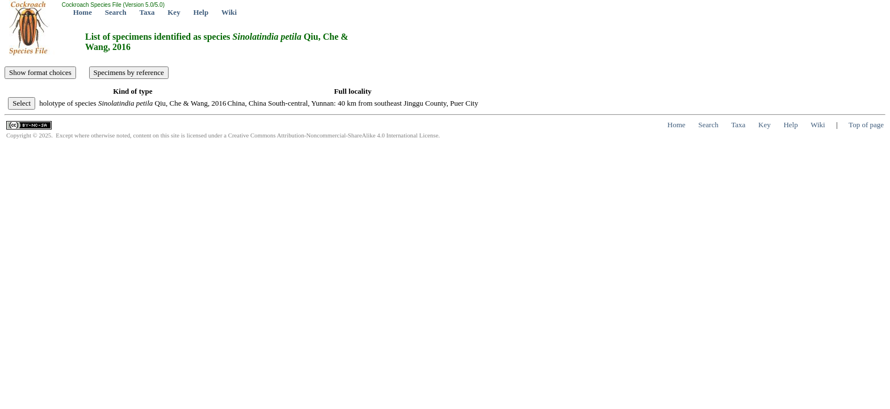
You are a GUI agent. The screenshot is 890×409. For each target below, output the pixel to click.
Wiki (229, 12)
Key (173, 12)
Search (116, 12)
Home (82, 12)
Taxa (147, 12)
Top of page (866, 124)
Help (200, 12)
